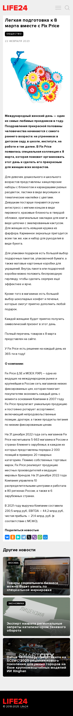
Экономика (16, 603)
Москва (13, 562)
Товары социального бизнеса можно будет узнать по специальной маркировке (32, 586)
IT (9, 644)
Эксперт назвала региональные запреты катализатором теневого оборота (36, 627)
